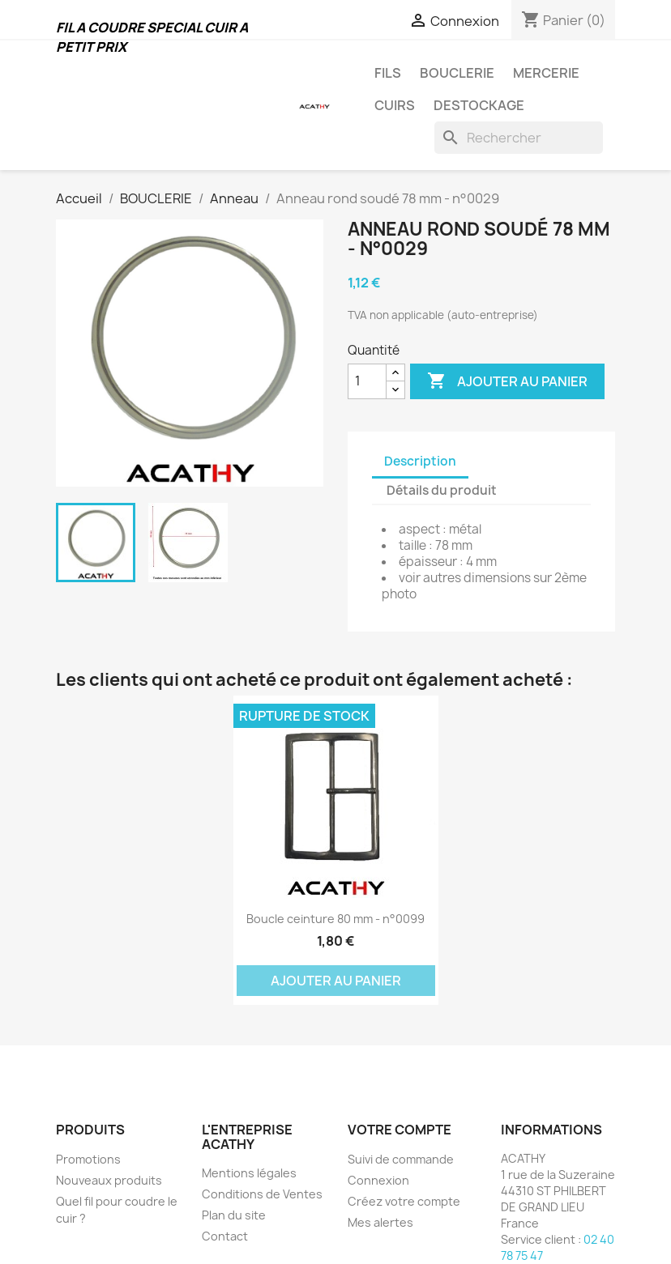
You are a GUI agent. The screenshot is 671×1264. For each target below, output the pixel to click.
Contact (225, 1236)
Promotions (88, 1159)
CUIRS (394, 105)
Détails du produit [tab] (442, 490)
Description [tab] (420, 461)
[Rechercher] (518, 137)
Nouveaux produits (109, 1180)
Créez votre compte (404, 1201)
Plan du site (234, 1215)
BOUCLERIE (457, 73)
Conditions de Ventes (262, 1194)
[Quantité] (367, 381)
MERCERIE (546, 73)
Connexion (378, 1180)
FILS (387, 73)
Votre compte (399, 1129)
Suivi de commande (401, 1159)
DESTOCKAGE (479, 105)
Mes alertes (380, 1222)
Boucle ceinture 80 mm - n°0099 (335, 918)
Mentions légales (249, 1173)
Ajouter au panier (507, 381)
